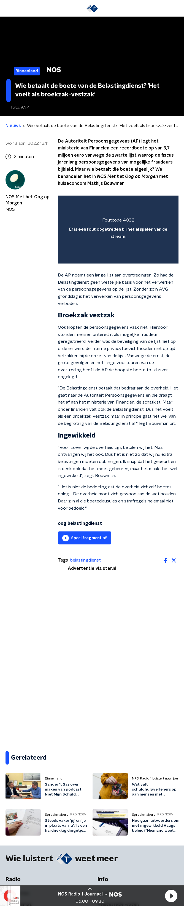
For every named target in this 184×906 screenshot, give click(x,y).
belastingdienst (85, 560)
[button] (171, 896)
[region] (118, 230)
